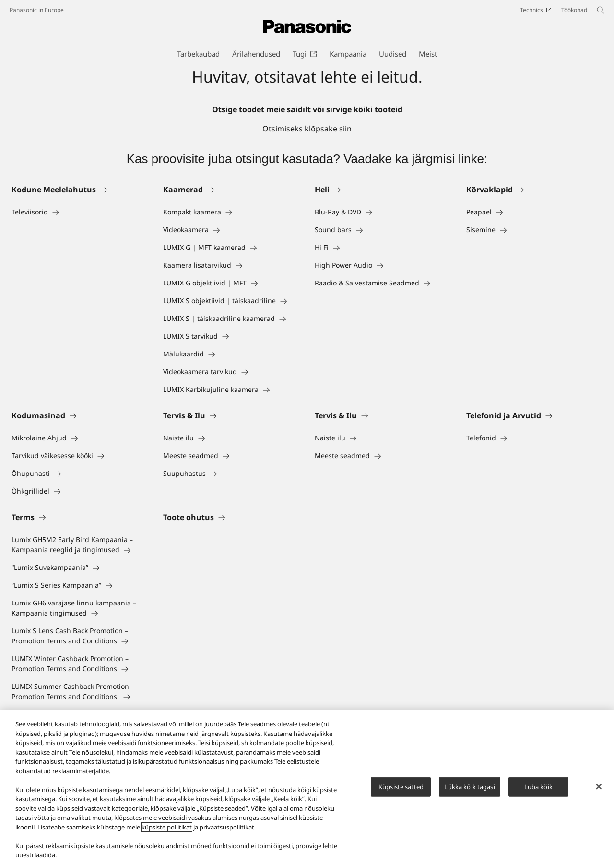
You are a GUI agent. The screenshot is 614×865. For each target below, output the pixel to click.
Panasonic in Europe (37, 10)
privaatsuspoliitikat (227, 827)
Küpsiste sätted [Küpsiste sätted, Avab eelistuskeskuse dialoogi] (401, 786)
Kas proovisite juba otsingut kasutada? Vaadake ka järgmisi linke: (307, 159)
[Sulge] (598, 786)
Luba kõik (538, 786)
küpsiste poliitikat (167, 827)
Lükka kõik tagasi (469, 786)
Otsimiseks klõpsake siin (307, 128)
